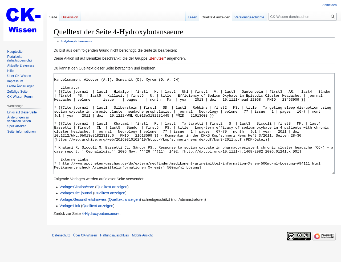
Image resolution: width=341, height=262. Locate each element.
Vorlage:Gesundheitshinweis (83, 219)
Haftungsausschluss (114, 255)
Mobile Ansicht (142, 255)
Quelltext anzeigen (111, 207)
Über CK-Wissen (85, 255)
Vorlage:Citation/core (76, 207)
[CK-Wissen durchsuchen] (303, 17)
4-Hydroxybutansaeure (76, 41)
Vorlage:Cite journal (75, 213)
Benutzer (157, 58)
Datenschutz (61, 255)
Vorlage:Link (69, 226)
